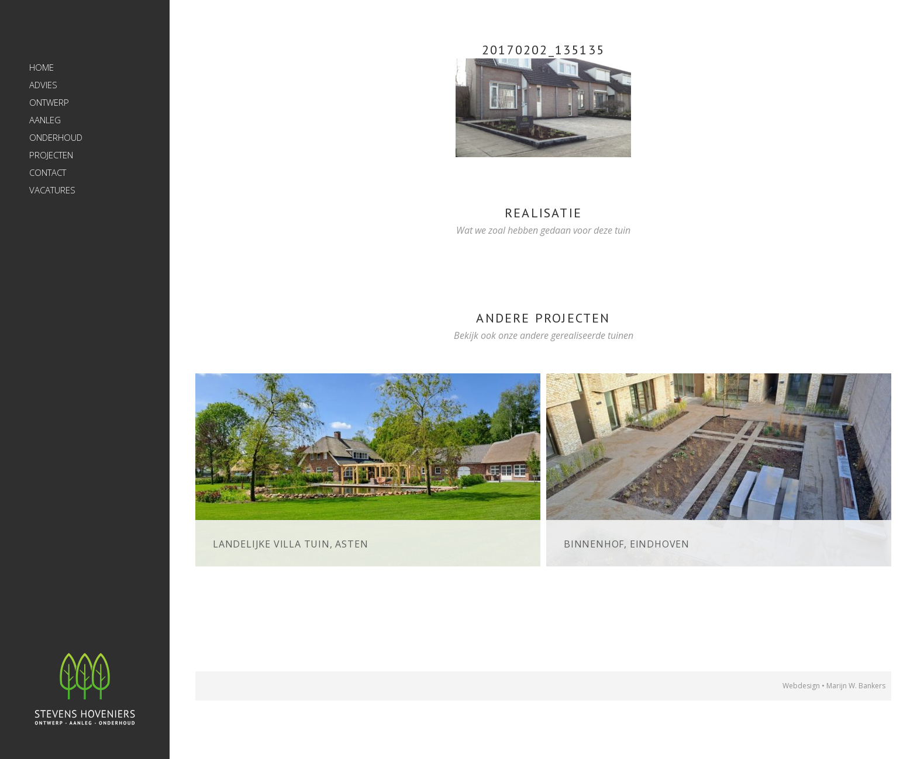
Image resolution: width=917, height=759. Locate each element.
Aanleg (45, 120)
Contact (47, 172)
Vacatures (52, 190)
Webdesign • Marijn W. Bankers (833, 686)
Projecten (51, 155)
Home (41, 67)
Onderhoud (55, 137)
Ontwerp (49, 102)
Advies (43, 85)
